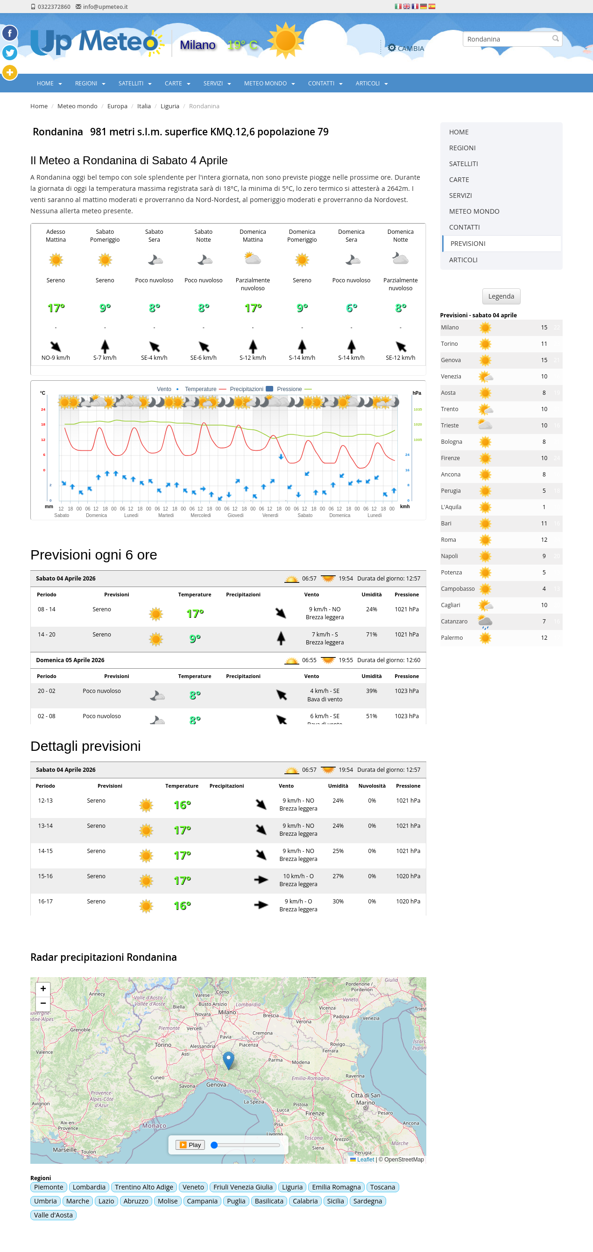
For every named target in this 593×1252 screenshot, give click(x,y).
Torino (449, 344)
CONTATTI (325, 83)
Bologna (452, 442)
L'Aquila (451, 507)
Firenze (450, 458)
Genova (451, 360)
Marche (77, 1200)
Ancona (451, 474)
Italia (144, 106)
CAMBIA (411, 48)
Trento (450, 409)
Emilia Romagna (336, 1186)
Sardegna (367, 1200)
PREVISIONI (468, 243)
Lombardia (89, 1186)
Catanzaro (454, 621)
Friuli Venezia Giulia (243, 1186)
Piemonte (49, 1186)
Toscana (382, 1186)
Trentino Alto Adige (144, 1186)
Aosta (448, 393)
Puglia (236, 1200)
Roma (448, 540)
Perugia (451, 491)
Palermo (452, 638)
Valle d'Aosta (53, 1214)
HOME (49, 83)
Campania (202, 1200)
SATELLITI (135, 83)
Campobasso (458, 589)
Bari (446, 523)
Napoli (449, 556)
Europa (117, 106)
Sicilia (335, 1200)
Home (39, 106)
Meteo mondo (77, 106)
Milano (450, 327)
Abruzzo (136, 1200)
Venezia (451, 376)
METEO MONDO (269, 83)
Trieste (450, 425)
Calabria (305, 1200)
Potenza (451, 572)
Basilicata (269, 1200)
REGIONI (90, 83)
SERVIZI (217, 83)
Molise (168, 1200)
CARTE (178, 83)
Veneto (193, 1186)
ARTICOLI (372, 83)
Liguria (170, 106)
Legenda (501, 296)
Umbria (45, 1200)
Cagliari (450, 605)
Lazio (106, 1200)
